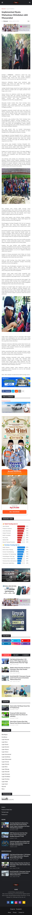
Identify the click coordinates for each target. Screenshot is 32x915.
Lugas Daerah (5, 744)
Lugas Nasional (5, 739)
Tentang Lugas (5, 812)
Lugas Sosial (5, 784)
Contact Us (21, 912)
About (9, 912)
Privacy (15, 912)
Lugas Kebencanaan (6, 759)
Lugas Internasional (6, 754)
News (3, 789)
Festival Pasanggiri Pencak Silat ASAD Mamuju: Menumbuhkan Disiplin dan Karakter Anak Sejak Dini (20, 843)
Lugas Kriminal (5, 761)
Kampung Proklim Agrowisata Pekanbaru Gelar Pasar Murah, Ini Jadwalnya (18, 714)
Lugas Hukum (5, 751)
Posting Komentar (6, 401)
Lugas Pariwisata (6, 774)
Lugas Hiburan (5, 749)
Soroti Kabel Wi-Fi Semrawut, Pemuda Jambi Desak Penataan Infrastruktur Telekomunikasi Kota (20, 677)
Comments (25, 655)
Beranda (3, 8)
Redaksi (3, 807)
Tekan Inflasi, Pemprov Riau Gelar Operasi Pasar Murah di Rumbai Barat (20, 722)
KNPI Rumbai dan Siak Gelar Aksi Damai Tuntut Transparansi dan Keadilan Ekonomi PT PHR (18, 834)
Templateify (19, 909)
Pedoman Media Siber (7, 809)
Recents (16, 655)
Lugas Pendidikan (10, 8)
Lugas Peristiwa (5, 779)
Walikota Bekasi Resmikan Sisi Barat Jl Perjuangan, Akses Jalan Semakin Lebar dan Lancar (20, 669)
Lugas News (5, 742)
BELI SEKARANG (14, 511)
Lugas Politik (5, 781)
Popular (6, 655)
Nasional (4, 786)
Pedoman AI (4, 814)
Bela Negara (5, 734)
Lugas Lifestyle (5, 764)
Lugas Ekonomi (5, 747)
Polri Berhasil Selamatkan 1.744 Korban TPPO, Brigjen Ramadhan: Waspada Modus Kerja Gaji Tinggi (19, 661)
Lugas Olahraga (5, 769)
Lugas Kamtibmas (6, 757)
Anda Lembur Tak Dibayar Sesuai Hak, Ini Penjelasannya (20, 706)
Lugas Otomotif (5, 771)
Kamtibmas (4, 737)
